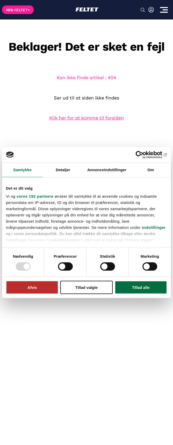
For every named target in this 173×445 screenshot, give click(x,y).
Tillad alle (141, 287)
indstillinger (154, 227)
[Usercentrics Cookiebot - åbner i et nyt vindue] (144, 154)
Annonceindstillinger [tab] (106, 169)
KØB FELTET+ (18, 10)
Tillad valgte (86, 287)
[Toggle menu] (164, 10)
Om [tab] (150, 169)
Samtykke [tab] (22, 169)
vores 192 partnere (35, 196)
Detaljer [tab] (63, 169)
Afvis (32, 287)
